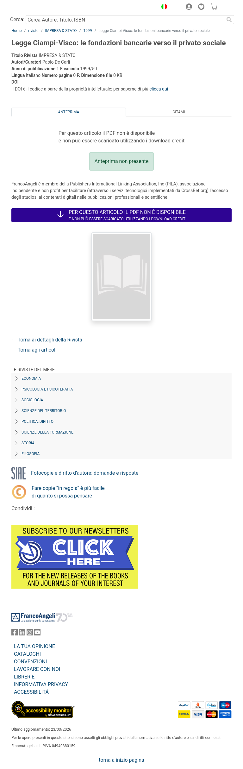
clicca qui (158, 88)
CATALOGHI (27, 654)
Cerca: (17, 19)
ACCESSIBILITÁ (31, 692)
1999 (87, 30)
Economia (31, 378)
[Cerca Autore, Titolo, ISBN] (125, 19)
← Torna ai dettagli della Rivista (46, 340)
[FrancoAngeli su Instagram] (30, 634)
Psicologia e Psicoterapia (47, 389)
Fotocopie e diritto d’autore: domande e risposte (84, 473)
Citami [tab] (178, 112)
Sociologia (32, 400)
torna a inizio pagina (121, 760)
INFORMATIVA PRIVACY (41, 684)
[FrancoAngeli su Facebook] (14, 634)
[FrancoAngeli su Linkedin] (22, 634)
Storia (28, 443)
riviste (33, 30)
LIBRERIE (24, 677)
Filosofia (31, 454)
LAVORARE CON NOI (37, 669)
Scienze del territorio (44, 411)
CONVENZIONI (30, 662)
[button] (162, 8)
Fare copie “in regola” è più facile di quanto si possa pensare (68, 492)
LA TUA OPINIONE (34, 646)
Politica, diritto (37, 421)
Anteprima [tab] (68, 112)
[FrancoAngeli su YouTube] (37, 634)
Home (16, 30)
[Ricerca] (229, 19)
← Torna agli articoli (34, 350)
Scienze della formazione (47, 432)
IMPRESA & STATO (61, 30)
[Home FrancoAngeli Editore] (33, 7)
